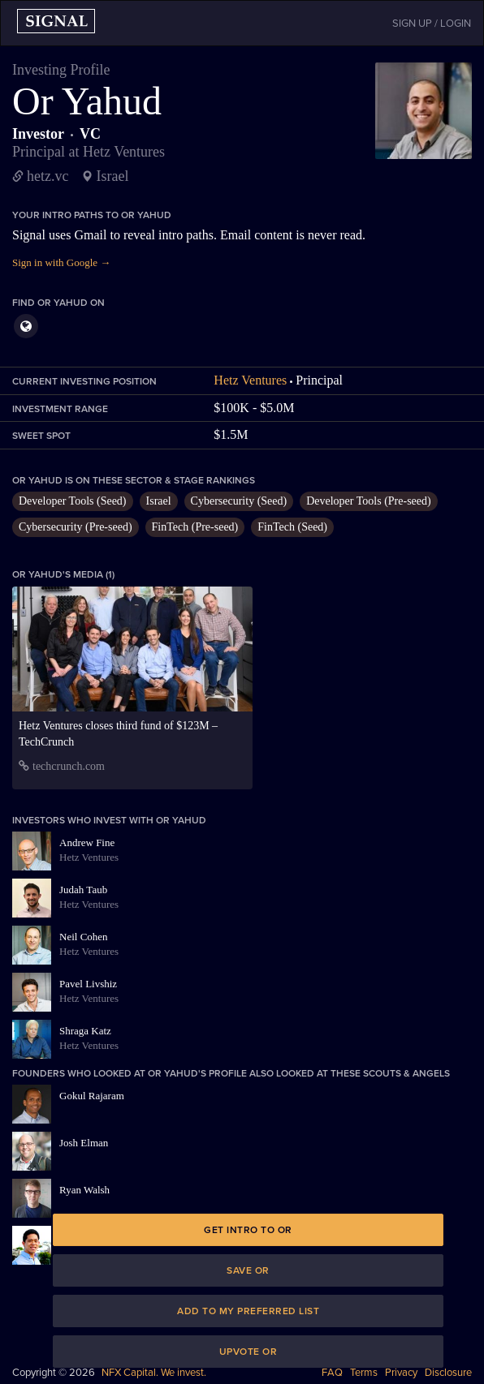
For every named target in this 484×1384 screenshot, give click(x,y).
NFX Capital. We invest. (154, 1372)
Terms (364, 1372)
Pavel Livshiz (88, 984)
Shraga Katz (85, 1031)
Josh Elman (83, 1143)
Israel (158, 501)
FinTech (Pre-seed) (195, 527)
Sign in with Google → (61, 262)
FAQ (332, 1372)
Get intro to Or (248, 1230)
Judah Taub (83, 889)
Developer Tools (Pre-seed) (368, 501)
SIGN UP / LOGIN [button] (431, 23)
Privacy (401, 1372)
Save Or (248, 1270)
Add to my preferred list (248, 1311)
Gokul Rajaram (91, 1096)
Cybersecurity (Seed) (239, 501)
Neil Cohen (83, 937)
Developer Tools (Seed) (73, 501)
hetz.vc (47, 176)
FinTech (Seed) (292, 527)
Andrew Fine (87, 842)
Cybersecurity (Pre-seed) (75, 527)
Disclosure (448, 1372)
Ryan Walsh (84, 1190)
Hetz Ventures (250, 380)
